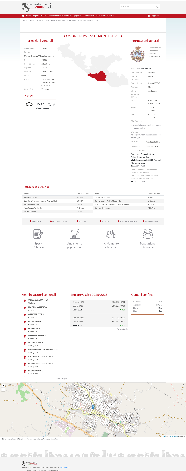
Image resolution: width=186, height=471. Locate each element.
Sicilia (39, 20)
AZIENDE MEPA (151, 221)
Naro (135, 311)
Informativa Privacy (51, 455)
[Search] (138, 6)
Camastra (137, 301)
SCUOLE (105, 221)
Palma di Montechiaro (89, 20)
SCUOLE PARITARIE (128, 221)
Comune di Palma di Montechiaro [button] (98, 15)
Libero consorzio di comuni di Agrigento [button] (64, 15)
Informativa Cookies (69, 455)
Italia (32, 20)
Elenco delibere (152, 146)
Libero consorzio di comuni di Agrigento (60, 20)
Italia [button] (28, 15)
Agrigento (137, 305)
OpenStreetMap (173, 418)
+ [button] (3, 367)
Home (24, 20)
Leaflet (164, 418)
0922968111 (139, 166)
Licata (135, 308)
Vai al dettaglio (61, 360)
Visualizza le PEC (153, 142)
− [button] (3, 371)
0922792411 (139, 181)
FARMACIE (36, 221)
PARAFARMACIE (59, 221)
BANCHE (82, 221)
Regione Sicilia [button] (39, 15)
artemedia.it (65, 449)
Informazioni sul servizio (32, 455)
